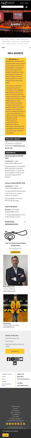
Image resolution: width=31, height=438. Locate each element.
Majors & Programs (25, 41)
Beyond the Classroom (11, 43)
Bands (25, 43)
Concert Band (9, 198)
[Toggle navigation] (27, 7)
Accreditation (15, 410)
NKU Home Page (4, 39)
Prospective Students (7, 374)
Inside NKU (4, 381)
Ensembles (20, 43)
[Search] (3, 7)
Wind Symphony (10, 166)
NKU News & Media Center (6, 384)
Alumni (4, 379)
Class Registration (22, 385)
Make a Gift (20, 374)
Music (3, 43)
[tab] (15, 223)
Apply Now (20, 376)
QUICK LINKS (24, 3)
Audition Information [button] (11, 223)
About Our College (6, 41)
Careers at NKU (15, 406)
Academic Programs (15, 418)
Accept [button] (5, 435)
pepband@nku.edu (8, 327)
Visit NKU (20, 383)
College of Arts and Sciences (22, 39)
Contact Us (14, 351)
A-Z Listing (15, 416)
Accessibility (15, 414)
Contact (15, 408)
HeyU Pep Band (13, 215)
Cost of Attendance (23, 379)
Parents (4, 376)
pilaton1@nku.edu (9, 291)
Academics (12, 39)
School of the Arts (16, 41)
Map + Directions (15, 412)
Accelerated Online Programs (15, 421)
